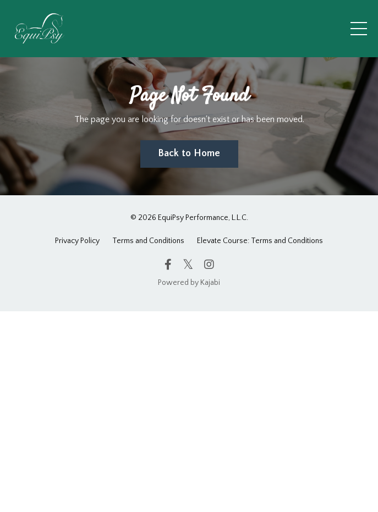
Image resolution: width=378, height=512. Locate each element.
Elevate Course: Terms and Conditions (260, 240)
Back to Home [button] (189, 153)
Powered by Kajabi (189, 282)
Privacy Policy (77, 240)
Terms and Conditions (148, 240)
